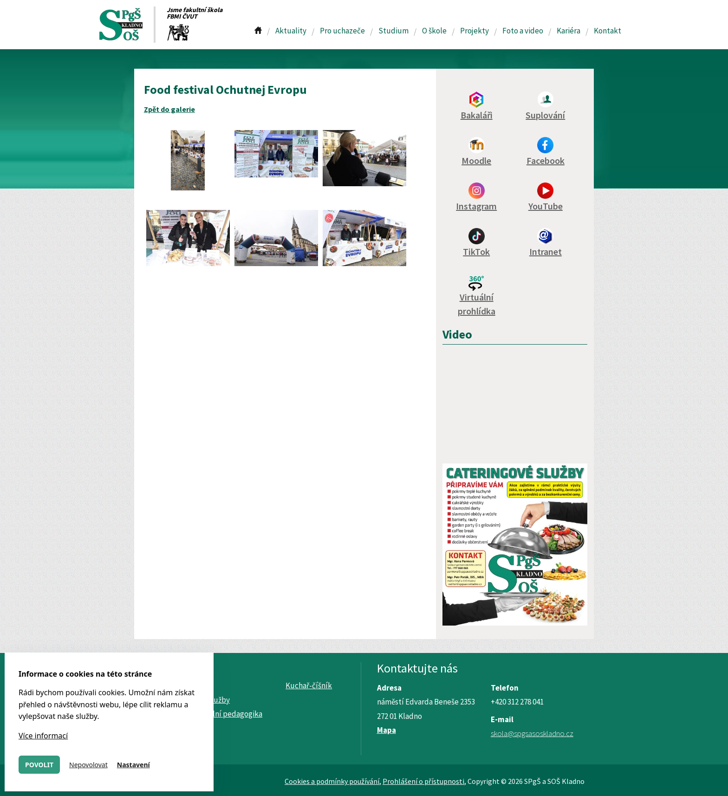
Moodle (476, 160)
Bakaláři (477, 115)
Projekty (474, 31)
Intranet (545, 251)
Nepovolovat (88, 764)
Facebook (545, 160)
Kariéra (568, 31)
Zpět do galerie (169, 109)
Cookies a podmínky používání (332, 781)
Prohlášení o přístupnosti (423, 781)
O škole (434, 31)
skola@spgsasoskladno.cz (532, 733)
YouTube (545, 206)
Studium (393, 31)
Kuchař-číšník (309, 685)
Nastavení (133, 764)
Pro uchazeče (342, 31)
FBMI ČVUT (182, 16)
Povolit (39, 764)
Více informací (43, 736)
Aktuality (290, 31)
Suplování (545, 115)
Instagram (476, 206)
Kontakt (607, 31)
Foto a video (522, 31)
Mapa (386, 730)
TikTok (476, 251)
